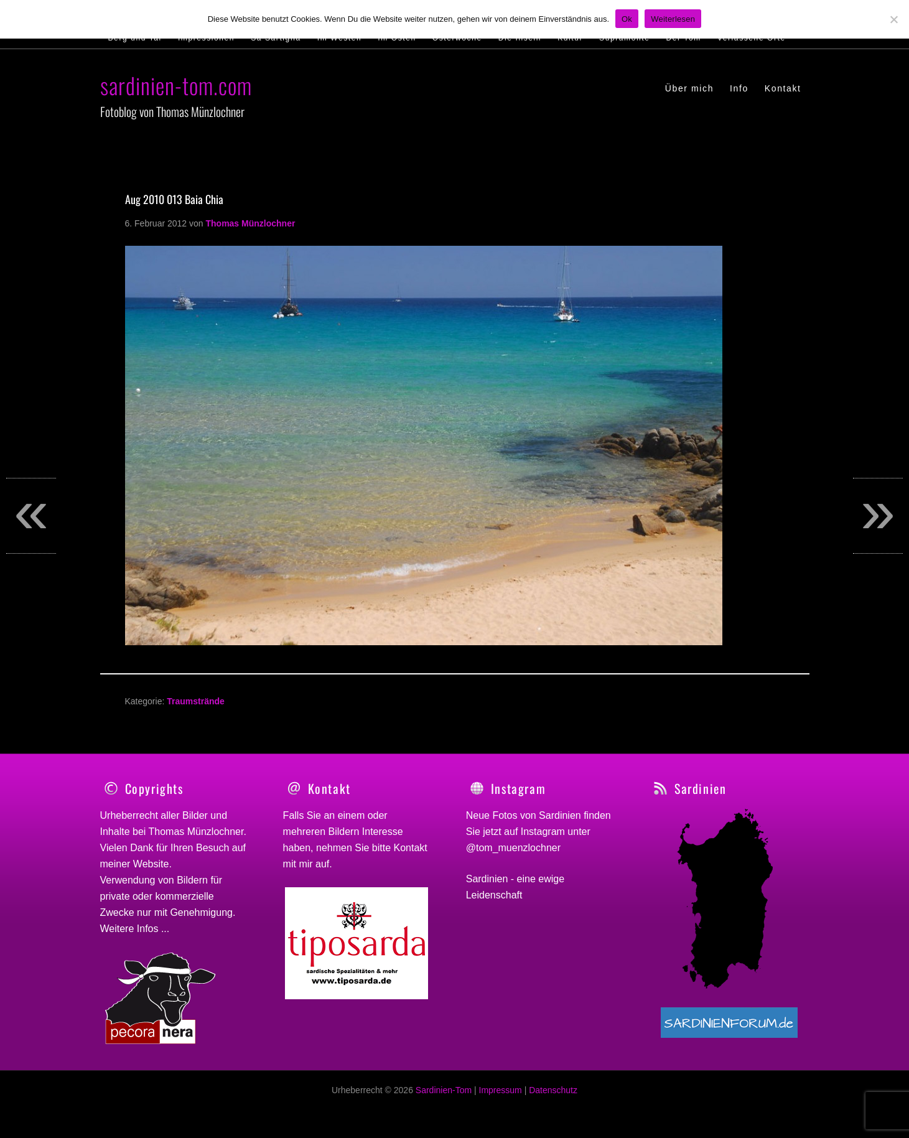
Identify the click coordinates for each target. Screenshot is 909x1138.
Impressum (500, 1097)
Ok (627, 19)
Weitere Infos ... (135, 928)
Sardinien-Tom (444, 1097)
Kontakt (410, 847)
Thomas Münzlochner (196, 831)
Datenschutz (553, 1097)
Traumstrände (196, 701)
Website (151, 864)
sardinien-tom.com (176, 84)
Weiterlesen (673, 19)
